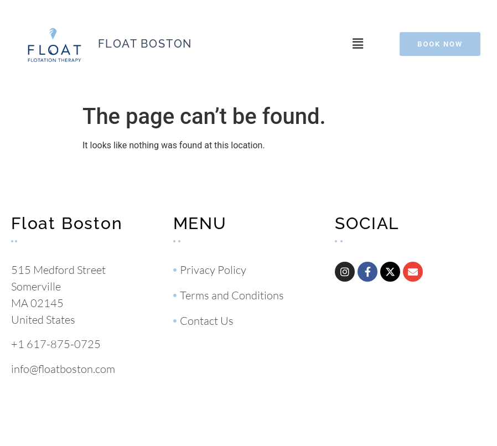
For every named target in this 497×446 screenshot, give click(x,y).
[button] (357, 43)
